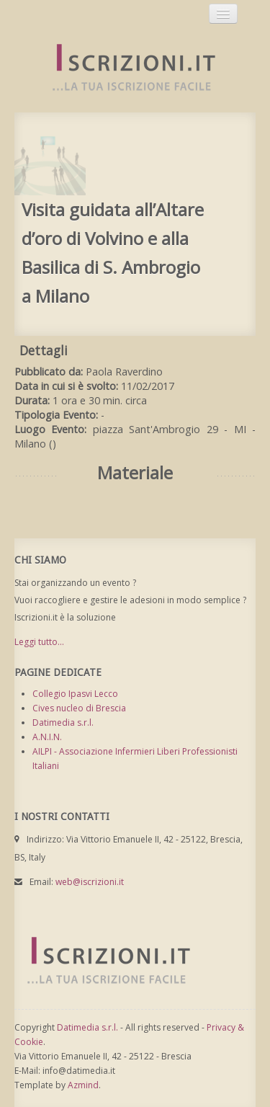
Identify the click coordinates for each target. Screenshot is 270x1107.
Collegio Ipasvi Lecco (75, 694)
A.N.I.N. (47, 737)
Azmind (83, 1085)
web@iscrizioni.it (89, 882)
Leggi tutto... (39, 642)
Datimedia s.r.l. (63, 722)
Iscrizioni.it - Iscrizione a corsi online (126, 68)
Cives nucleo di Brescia (79, 708)
